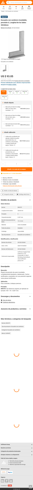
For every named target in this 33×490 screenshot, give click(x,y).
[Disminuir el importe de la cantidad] (3, 164)
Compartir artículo (7, 194)
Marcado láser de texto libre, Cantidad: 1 (12, 124)
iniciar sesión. (12, 84)
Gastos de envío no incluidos (22, 80)
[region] (16, 68)
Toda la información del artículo (12, 186)
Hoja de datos (6, 300)
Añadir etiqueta (8, 103)
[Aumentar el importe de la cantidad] (30, 164)
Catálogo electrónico (23, 194)
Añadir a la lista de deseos (9, 190)
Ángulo (3, 11)
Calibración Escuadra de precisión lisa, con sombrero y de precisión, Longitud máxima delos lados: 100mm (11, 154)
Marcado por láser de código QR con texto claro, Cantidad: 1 (12, 117)
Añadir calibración (8, 132)
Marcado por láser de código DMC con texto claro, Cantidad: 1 (12, 108)
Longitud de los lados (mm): (8, 89)
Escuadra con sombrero (12, 11)
